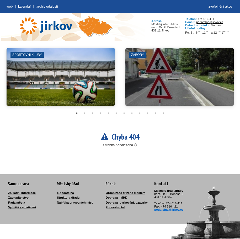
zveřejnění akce (220, 6)
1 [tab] (76, 113)
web (10, 6)
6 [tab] (116, 113)
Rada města (16, 202)
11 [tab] (155, 113)
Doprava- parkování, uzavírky (127, 202)
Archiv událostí (47, 6)
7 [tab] (124, 113)
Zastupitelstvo (18, 197)
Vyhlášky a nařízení (22, 207)
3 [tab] (92, 113)
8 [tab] (132, 113)
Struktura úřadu (68, 197)
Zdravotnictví (115, 207)
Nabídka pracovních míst (75, 202)
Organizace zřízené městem (125, 192)
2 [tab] (84, 113)
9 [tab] (139, 113)
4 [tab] (100, 113)
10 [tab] (147, 113)
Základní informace (22, 192)
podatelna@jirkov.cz (209, 22)
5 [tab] (108, 113)
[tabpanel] (60, 79)
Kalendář (24, 6)
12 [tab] (163, 113)
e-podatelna (65, 192)
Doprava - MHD (116, 197)
